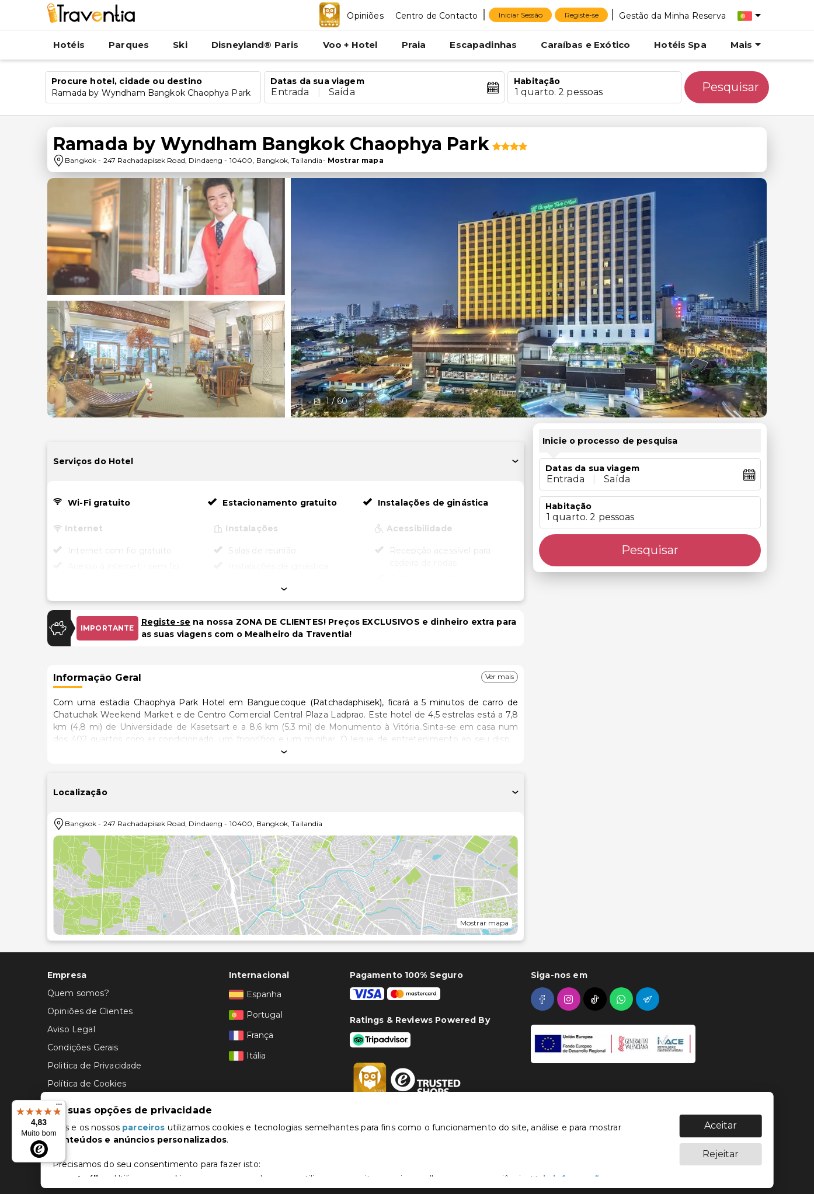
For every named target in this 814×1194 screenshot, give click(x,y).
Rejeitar (720, 1148)
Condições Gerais (82, 1047)
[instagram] (570, 999)
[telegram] (649, 999)
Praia (414, 44)
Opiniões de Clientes (90, 1011)
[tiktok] (596, 999)
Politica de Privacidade (94, 1065)
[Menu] (59, 1107)
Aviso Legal (71, 1029)
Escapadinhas (483, 44)
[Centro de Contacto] (436, 15)
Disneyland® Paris (255, 44)
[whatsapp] (623, 999)
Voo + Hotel (350, 44)
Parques (129, 44)
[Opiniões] (365, 15)
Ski (180, 44)
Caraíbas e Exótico (585, 44)
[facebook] (544, 999)
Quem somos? (78, 993)
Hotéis (69, 44)
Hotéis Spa (680, 44)
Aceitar (720, 1119)
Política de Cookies (86, 1083)
